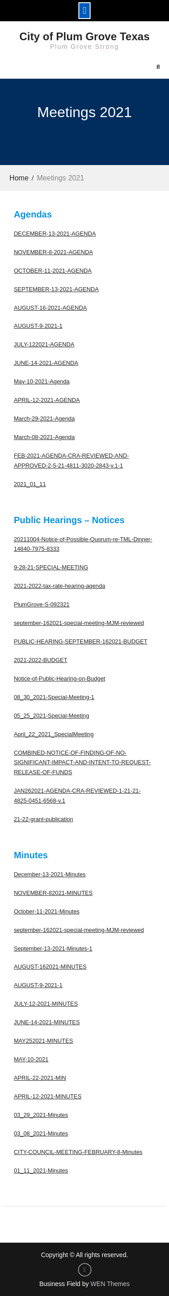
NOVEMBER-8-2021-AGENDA (53, 252)
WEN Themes (110, 1283)
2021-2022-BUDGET (41, 660)
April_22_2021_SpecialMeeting (54, 734)
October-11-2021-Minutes (47, 911)
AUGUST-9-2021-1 (38, 325)
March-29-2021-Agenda (44, 418)
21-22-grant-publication (43, 819)
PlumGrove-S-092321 (42, 604)
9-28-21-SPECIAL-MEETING (51, 567)
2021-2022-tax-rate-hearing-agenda (59, 585)
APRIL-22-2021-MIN (40, 1077)
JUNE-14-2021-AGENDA (46, 362)
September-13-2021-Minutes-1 (53, 948)
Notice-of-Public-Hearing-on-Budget (59, 678)
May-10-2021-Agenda (42, 381)
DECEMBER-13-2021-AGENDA (55, 233)
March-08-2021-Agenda (44, 437)
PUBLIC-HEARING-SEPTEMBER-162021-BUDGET (81, 641)
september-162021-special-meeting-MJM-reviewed (79, 623)
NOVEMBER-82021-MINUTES (53, 892)
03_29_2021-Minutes (41, 1115)
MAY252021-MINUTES (43, 1040)
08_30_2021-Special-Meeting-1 (54, 697)
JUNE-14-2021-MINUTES (47, 1022)
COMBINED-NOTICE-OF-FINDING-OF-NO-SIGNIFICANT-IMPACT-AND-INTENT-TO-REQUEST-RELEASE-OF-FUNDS (82, 762)
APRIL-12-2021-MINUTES (48, 1096)
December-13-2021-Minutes (50, 874)
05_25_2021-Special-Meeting (51, 715)
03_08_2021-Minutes (41, 1133)
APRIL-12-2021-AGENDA (47, 400)
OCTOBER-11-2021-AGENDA (53, 270)
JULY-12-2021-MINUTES (46, 1003)
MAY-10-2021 (31, 1059)
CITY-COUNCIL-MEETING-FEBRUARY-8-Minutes (78, 1152)
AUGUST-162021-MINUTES (50, 966)
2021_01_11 (30, 484)
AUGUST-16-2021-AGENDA (50, 307)
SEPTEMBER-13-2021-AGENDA (56, 289)
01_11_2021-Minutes (41, 1170)
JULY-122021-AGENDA (44, 344)
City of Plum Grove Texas (84, 36)
